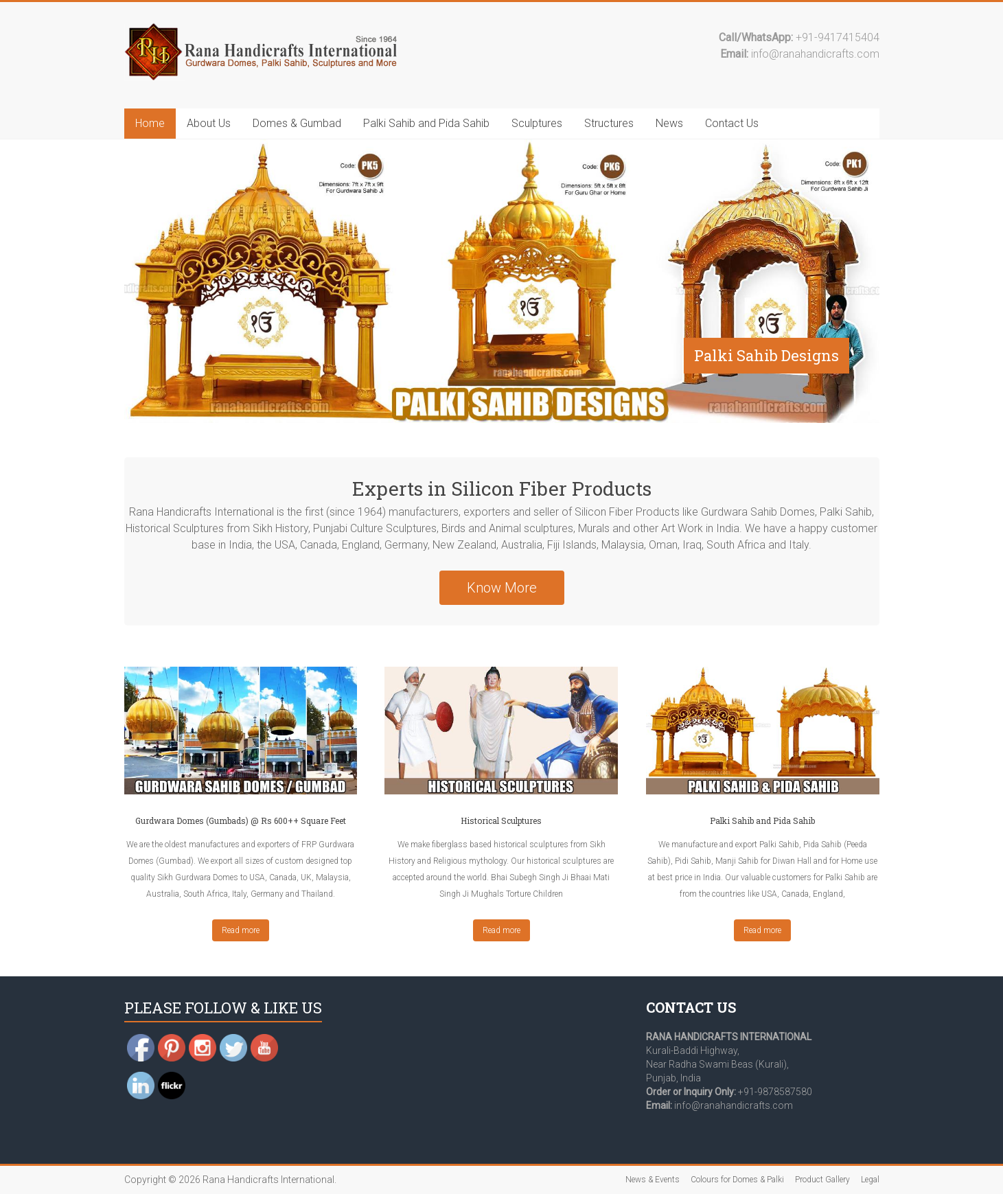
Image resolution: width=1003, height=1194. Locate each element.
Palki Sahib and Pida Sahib (426, 123)
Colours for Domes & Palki (737, 1179)
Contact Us (732, 123)
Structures (609, 123)
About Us (209, 123)
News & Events (652, 1179)
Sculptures (536, 123)
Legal (870, 1179)
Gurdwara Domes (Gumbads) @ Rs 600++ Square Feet (240, 820)
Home (150, 123)
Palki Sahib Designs (766, 355)
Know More (502, 587)
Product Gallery (822, 1179)
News (669, 123)
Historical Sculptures (501, 820)
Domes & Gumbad (297, 123)
